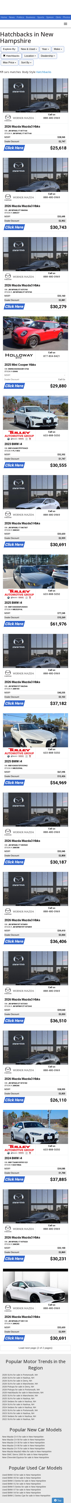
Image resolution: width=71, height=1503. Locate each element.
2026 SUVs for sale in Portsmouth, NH (20, 1375)
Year (45, 49)
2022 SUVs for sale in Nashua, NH (18, 1419)
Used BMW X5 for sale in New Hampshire (21, 1478)
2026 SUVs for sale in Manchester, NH (20, 1384)
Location (30, 55)
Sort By (26, 62)
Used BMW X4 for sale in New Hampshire (21, 1492)
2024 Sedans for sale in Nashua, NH (19, 1407)
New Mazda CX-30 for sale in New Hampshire (23, 1442)
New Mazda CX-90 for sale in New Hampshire (23, 1445)
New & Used (29, 49)
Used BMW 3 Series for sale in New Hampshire (24, 1481)
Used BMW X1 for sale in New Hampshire (21, 1484)
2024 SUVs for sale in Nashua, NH (18, 1404)
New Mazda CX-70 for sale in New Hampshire (23, 1448)
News (12, 17)
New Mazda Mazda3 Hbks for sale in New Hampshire (26, 1451)
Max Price (9, 62)
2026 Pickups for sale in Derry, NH (18, 1386)
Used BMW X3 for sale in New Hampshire (21, 1475)
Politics (20, 17)
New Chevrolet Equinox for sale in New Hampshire (25, 1457)
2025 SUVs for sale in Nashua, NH (18, 1398)
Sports (41, 17)
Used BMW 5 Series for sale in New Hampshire (24, 1487)
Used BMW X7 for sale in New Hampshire (21, 1489)
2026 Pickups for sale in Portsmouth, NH (21, 1389)
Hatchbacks (11, 55)
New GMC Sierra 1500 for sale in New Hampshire (25, 1454)
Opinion (50, 17)
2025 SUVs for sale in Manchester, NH (20, 1395)
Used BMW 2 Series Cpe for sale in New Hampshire (26, 1495)
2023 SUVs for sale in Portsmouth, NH (20, 1410)
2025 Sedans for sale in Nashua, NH (19, 1401)
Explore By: (9, 49)
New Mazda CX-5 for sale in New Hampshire (23, 1437)
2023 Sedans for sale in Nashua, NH (19, 1416)
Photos (66, 17)
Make (58, 49)
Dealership (48, 55)
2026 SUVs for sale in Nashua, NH (18, 1378)
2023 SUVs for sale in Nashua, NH (18, 1413)
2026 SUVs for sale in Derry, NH (17, 1381)
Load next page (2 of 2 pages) (35, 1348)
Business (31, 17)
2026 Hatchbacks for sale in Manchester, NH (22, 1392)
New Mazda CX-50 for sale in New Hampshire (23, 1439)
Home (4, 17)
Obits (58, 17)
